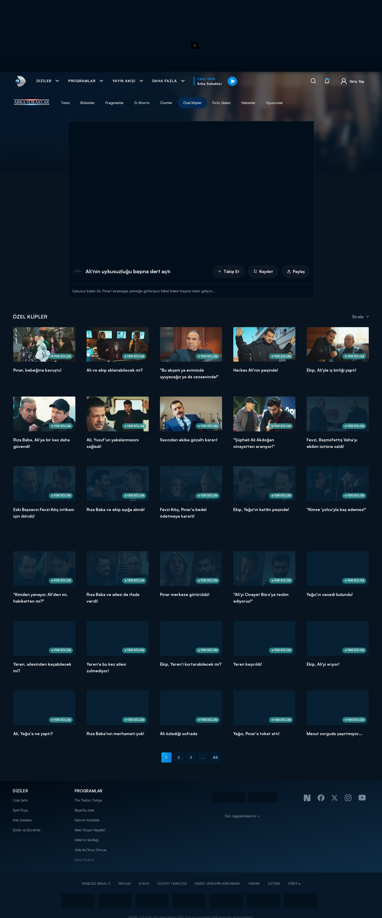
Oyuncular (274, 102)
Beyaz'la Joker (84, 810)
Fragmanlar (114, 102)
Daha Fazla (83, 860)
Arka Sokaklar (22, 820)
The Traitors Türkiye (88, 800)
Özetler (166, 102)
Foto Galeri (221, 102)
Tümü (65, 102)
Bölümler (87, 102)
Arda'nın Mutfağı (87, 840)
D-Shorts (141, 102)
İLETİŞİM (274, 883)
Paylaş (296, 271)
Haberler (248, 102)
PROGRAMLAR (89, 791)
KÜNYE (144, 883)
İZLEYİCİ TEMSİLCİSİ (172, 883)
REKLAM (125, 883)
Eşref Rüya (20, 810)
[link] (20, 81)
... (203, 757)
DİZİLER (20, 791)
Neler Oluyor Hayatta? (90, 830)
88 (215, 757)
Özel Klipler (192, 102)
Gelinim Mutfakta (87, 820)
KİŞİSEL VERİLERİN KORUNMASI (217, 883)
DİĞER (292, 883)
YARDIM (254, 883)
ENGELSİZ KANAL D (96, 883)
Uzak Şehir (20, 800)
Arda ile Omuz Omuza (90, 850)
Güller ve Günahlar (26, 830)
